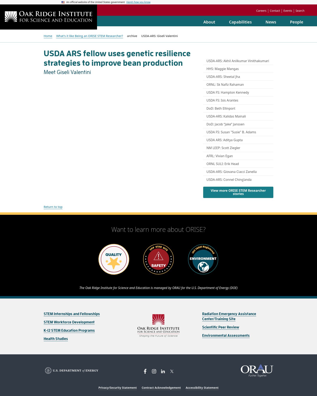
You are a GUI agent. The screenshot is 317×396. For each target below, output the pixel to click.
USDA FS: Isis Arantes (222, 100)
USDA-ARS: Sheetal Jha (223, 76)
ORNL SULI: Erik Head (222, 164)
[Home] (48, 17)
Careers (261, 10)
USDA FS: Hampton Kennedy (227, 92)
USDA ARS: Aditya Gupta (224, 140)
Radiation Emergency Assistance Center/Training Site (229, 316)
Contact (275, 10)
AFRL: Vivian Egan (219, 156)
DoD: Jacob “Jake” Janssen (225, 124)
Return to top (53, 207)
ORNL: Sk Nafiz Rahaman (225, 84)
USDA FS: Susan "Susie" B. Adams (231, 132)
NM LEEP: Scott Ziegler (223, 148)
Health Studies (56, 339)
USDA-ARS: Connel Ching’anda (228, 179)
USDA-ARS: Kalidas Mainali (226, 116)
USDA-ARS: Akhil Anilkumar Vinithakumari (237, 61)
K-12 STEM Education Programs (69, 330)
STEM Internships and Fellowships (72, 314)
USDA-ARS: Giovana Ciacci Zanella (231, 171)
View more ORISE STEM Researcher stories (238, 192)
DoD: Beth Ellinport (220, 108)
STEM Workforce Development (69, 322)
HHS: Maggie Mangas (222, 69)
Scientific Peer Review (220, 327)
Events (287, 10)
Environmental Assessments (226, 335)
